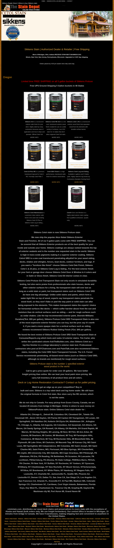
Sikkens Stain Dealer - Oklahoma (32, 534)
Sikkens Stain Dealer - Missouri (21, 529)
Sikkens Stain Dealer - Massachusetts (43, 526)
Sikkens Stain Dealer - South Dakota (32, 536)
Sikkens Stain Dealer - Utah (89, 536)
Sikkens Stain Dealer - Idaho (82, 521)
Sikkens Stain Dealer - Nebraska (59, 529)
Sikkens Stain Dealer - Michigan (64, 526)
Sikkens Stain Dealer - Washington (42, 539)
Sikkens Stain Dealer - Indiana (13, 523)
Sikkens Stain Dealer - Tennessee (53, 536)
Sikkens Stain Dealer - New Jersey (15, 531)
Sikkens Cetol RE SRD (56, 115)
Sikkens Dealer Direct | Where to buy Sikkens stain (19, 3)
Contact (69, 1)
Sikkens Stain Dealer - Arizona (33, 518)
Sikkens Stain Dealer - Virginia (22, 539)
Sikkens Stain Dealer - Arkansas (52, 518)
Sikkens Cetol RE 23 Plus (34, 164)
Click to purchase (34, 117)
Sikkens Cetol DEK (56, 164)
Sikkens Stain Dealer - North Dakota (99, 531)
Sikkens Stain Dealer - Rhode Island (93, 534)
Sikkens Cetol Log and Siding (56, 1)
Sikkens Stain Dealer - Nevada (78, 529)
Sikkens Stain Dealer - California (71, 518)
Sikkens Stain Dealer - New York (56, 531)
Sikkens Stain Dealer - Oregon (51, 534)
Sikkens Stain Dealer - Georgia (64, 521)
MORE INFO (34, 182)
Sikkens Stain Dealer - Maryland (21, 526)
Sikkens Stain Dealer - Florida (46, 521)
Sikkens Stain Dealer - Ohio (14, 534)
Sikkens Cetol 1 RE (77, 115)
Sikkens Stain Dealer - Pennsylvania (71, 534)
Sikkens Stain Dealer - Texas (72, 536)
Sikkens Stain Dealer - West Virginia (63, 539)
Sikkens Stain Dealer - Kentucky (67, 523)
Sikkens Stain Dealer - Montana (40, 529)
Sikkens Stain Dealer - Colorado (91, 518)
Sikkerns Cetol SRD (34, 115)
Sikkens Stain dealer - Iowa (30, 523)
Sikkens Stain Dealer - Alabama (14, 518)
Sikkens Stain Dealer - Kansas (48, 523)
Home (43, 1)
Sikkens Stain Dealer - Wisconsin (84, 539)
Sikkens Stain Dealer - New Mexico (36, 531)
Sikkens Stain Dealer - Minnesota (83, 526)
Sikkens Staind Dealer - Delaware (27, 521)
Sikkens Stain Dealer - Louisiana (86, 523)
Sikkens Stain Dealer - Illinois (100, 521)
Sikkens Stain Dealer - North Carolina (77, 531)
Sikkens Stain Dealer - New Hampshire (99, 529)
